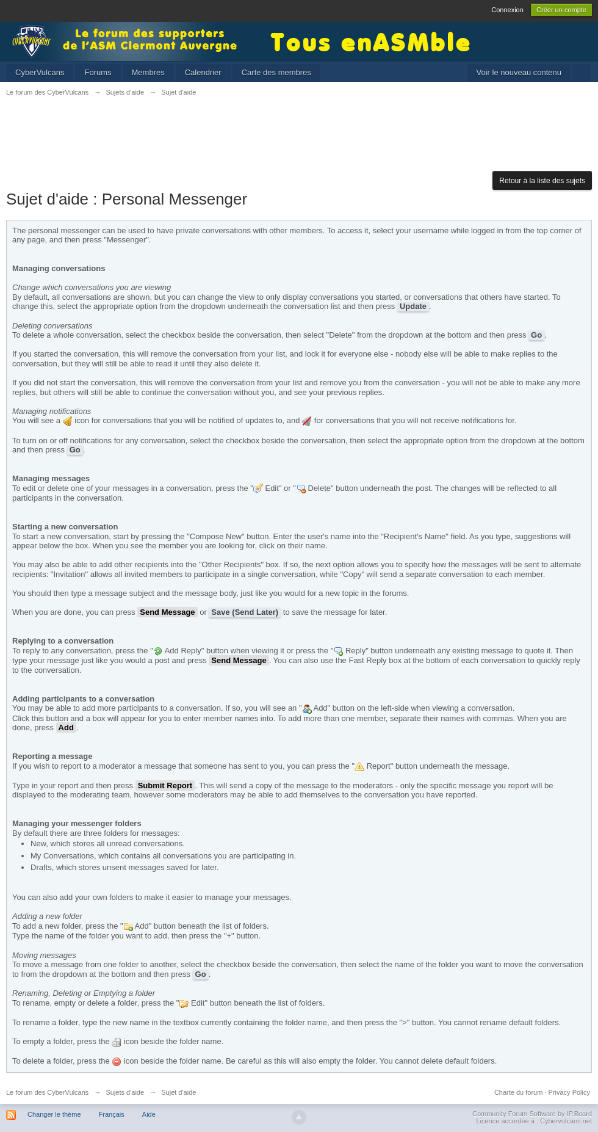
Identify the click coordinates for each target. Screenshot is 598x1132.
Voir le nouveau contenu (519, 72)
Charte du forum (518, 1092)
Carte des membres (276, 72)
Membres (148, 72)
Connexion (507, 9)
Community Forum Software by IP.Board (532, 1113)
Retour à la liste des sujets (542, 180)
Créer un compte (561, 9)
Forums (97, 72)
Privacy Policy (569, 1092)
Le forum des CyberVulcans (47, 1092)
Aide (149, 1114)
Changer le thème (54, 1114)
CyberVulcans (39, 72)
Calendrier (203, 72)
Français (111, 1114)
